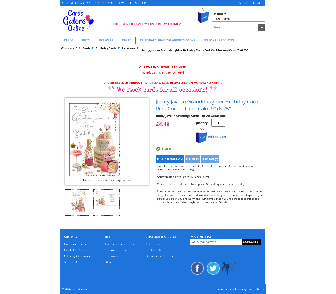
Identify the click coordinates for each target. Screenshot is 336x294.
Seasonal (70, 262)
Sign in (244, 3)
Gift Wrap (105, 40)
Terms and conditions (121, 244)
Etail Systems (255, 289)
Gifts (86, 40)
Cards (68, 40)
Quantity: (201, 123)
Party (126, 40)
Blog (108, 262)
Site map (111, 256)
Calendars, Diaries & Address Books (167, 40)
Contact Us (153, 250)
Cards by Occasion (77, 250)
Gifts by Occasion (77, 256)
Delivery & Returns (159, 256)
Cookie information (119, 250)
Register (257, 3)
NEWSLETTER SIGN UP (132, 3)
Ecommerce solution (230, 289)
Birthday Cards (75, 244)
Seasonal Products (219, 40)
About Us (152, 244)
